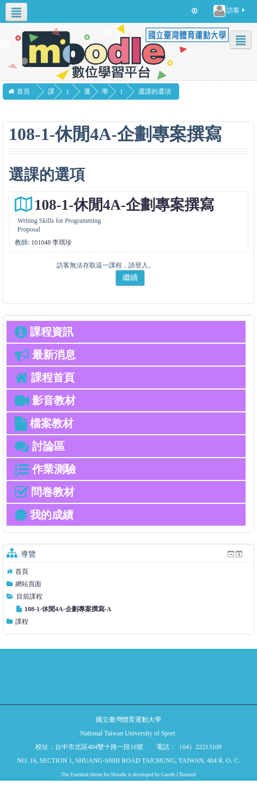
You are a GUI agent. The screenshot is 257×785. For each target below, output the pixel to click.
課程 (21, 621)
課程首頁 (45, 378)
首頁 (21, 571)
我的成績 (44, 515)
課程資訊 (44, 332)
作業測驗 (45, 469)
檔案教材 (44, 423)
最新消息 (45, 355)
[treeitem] (128, 571)
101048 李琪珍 (51, 242)
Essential (79, 774)
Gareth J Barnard (178, 774)
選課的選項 (176, 91)
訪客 (229, 11)
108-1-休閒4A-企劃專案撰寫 (124, 204)
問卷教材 (45, 492)
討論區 (40, 446)
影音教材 (45, 400)
